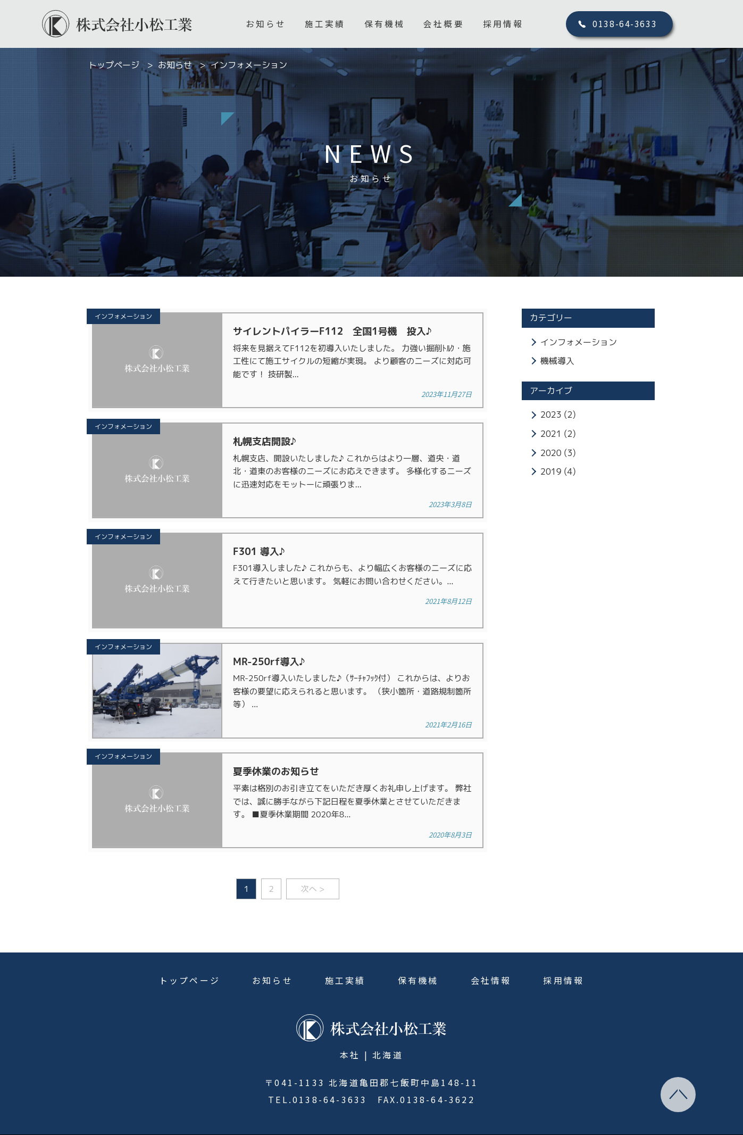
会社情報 (491, 960)
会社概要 (444, 24)
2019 (551, 471)
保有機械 (384, 24)
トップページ (189, 960)
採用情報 (503, 24)
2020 (551, 453)
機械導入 (557, 361)
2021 (551, 434)
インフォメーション (578, 342)
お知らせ (266, 24)
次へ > (314, 868)
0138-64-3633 (626, 24)
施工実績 (325, 24)
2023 (551, 414)
